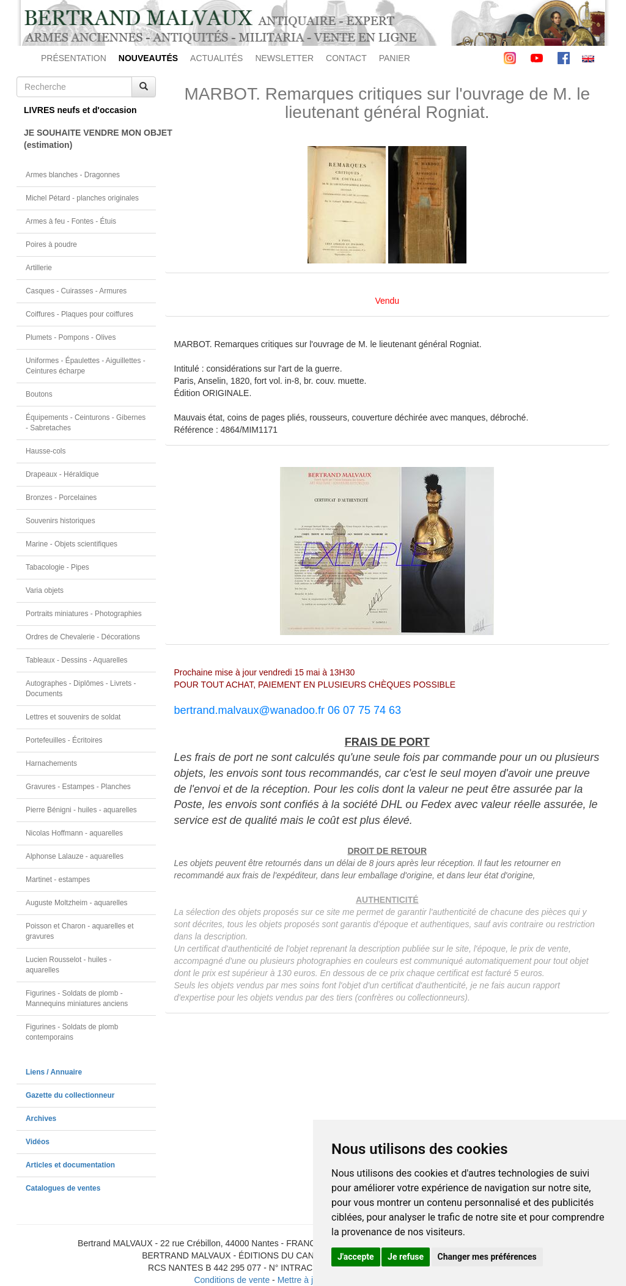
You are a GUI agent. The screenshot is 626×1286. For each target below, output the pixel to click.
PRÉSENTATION (73, 58)
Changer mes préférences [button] (487, 1257)
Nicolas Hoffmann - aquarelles (74, 833)
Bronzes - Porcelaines (61, 497)
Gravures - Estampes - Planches (78, 786)
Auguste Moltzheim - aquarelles (77, 902)
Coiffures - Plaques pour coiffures (79, 314)
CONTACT (346, 58)
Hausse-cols (45, 451)
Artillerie (39, 267)
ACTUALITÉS (216, 58)
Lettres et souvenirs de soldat (73, 717)
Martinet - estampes (58, 879)
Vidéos (38, 1141)
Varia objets (45, 590)
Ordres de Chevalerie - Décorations (83, 637)
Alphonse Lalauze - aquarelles (74, 856)
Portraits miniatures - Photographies (84, 613)
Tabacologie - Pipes (57, 567)
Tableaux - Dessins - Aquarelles (77, 660)
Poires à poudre (51, 244)
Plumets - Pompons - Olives (71, 337)
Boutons (39, 394)
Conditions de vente (232, 1280)
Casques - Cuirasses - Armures (76, 291)
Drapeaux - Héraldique (62, 474)
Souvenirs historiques (60, 520)
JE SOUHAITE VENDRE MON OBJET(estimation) (90, 139)
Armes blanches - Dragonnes (73, 175)
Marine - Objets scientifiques (71, 544)
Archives (41, 1118)
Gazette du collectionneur (70, 1095)
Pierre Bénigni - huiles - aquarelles (81, 810)
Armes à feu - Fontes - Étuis (71, 221)
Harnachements (51, 763)
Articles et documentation (70, 1165)
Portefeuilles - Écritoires (64, 740)
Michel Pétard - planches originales (82, 198)
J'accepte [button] (355, 1257)
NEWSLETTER (284, 58)
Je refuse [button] (406, 1257)
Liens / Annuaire (54, 1072)
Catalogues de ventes (63, 1188)
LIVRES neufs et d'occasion (80, 110)
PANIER (394, 58)
